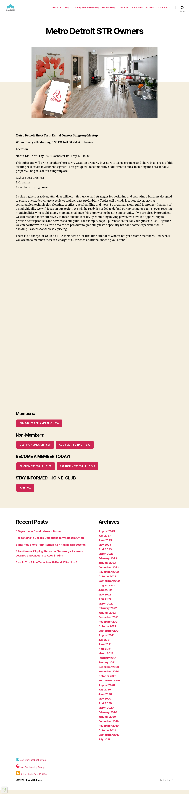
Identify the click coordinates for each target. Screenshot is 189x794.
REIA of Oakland (34, 784)
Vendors (150, 9)
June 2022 (105, 593)
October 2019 (107, 734)
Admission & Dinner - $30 (74, 448)
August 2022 (107, 589)
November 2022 (109, 575)
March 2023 (106, 557)
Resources (137, 9)
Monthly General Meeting (86, 9)
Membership (109, 9)
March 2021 (106, 657)
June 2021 (105, 648)
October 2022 (107, 580)
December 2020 (109, 670)
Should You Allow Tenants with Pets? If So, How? (48, 566)
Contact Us (164, 9)
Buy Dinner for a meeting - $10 (39, 427)
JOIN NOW (25, 491)
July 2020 (105, 693)
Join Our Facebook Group (31, 763)
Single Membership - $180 (36, 470)
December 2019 (109, 725)
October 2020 (107, 680)
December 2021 (108, 621)
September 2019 (109, 738)
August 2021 (106, 639)
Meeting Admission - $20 (35, 448)
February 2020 (108, 716)
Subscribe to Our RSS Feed (32, 777)
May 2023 (104, 548)
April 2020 (105, 707)
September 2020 (109, 684)
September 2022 (109, 584)
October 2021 (107, 630)
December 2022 (109, 571)
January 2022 (107, 616)
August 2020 (107, 689)
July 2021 (104, 643)
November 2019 (109, 729)
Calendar (123, 9)
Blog (67, 9)
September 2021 (109, 634)
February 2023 (108, 562)
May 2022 (104, 598)
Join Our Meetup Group (30, 770)
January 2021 (107, 666)
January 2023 (107, 566)
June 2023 (105, 544)
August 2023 (107, 535)
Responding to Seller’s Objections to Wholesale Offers (51, 541)
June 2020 (105, 698)
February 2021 (107, 661)
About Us (56, 9)
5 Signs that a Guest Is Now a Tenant (39, 535)
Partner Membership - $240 (77, 470)
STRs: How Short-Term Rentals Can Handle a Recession (52, 548)
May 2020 (105, 702)
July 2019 (104, 743)
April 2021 (105, 652)
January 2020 (107, 720)
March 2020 (106, 711)
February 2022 (108, 612)
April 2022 (105, 603)
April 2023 (105, 553)
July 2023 (105, 539)
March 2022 (106, 607)
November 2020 (109, 675)
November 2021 (108, 625)
